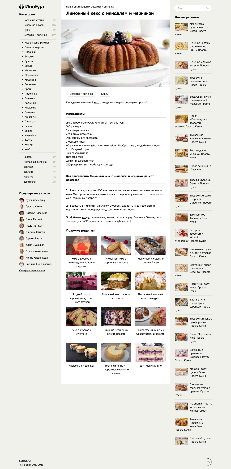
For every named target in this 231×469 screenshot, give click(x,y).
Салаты (28, 156)
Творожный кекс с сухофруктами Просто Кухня (193, 322)
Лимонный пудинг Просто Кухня (193, 440)
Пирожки (30, 51)
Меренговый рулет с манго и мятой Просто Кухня (191, 29)
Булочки (29, 56)
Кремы (29, 89)
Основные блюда (33, 25)
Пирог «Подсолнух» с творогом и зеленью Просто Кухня (191, 121)
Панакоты (30, 121)
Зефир (28, 130)
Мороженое (32, 75)
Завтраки (29, 166)
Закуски (28, 171)
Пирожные (31, 93)
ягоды (85, 217)
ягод (109, 164)
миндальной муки (84, 160)
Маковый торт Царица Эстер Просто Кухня (190, 372)
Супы (27, 30)
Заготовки (30, 181)
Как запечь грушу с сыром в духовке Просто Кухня (193, 253)
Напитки (29, 176)
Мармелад (30, 70)
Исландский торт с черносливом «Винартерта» (193, 407)
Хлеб (27, 149)
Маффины (30, 107)
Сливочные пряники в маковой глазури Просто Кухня (192, 355)
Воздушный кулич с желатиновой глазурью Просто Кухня (193, 102)
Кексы (104, 93)
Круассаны (31, 79)
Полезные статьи (34, 20)
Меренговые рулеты (37, 42)
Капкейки (30, 102)
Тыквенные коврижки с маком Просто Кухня (193, 138)
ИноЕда (31, 6)
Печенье (30, 112)
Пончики (30, 98)
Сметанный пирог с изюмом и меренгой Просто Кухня (193, 270)
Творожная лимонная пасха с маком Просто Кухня (192, 83)
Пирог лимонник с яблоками (193, 167)
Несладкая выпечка (35, 161)
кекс (96, 102)
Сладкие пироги (34, 47)
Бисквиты (30, 84)
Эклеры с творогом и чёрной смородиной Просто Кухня (190, 235)
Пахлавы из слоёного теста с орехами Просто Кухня (192, 390)
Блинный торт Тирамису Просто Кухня (192, 218)
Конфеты (30, 116)
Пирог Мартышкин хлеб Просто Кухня (193, 338)
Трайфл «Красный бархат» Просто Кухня (193, 183)
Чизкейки (30, 135)
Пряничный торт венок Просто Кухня (192, 287)
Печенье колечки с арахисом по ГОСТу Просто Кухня (192, 48)
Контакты (25, 460)
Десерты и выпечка (81, 93)
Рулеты (29, 61)
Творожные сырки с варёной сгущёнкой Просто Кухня (193, 201)
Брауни (29, 65)
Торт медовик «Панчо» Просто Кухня (192, 154)
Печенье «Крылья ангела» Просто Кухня (193, 65)
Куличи (29, 144)
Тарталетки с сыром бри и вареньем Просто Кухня (192, 305)
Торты (28, 140)
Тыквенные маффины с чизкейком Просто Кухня (189, 424)
